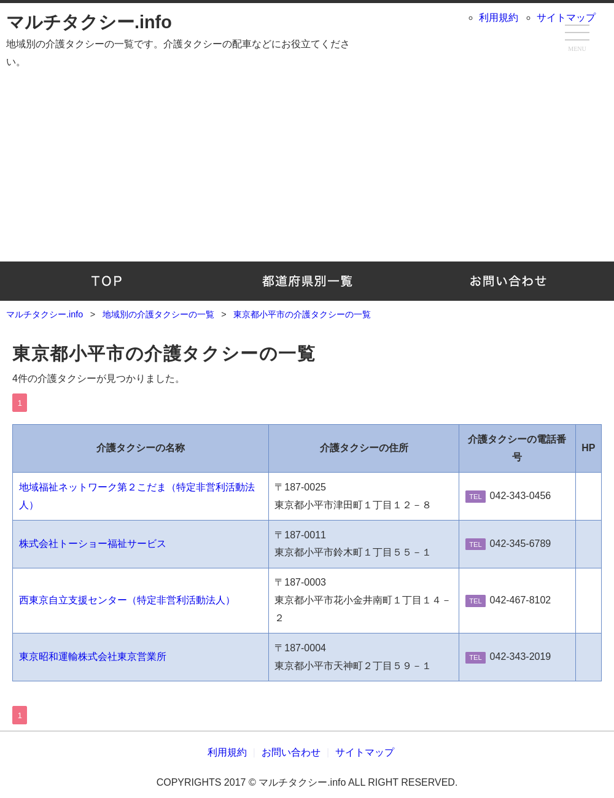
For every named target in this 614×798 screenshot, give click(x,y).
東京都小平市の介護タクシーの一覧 (164, 353)
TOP (106, 281)
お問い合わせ (507, 281)
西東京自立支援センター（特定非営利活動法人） (127, 600)
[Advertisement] (307, 163)
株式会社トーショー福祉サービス (92, 543)
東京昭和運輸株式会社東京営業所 (92, 656)
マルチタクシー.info (89, 22)
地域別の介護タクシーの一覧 (307, 281)
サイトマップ (566, 17)
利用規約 (498, 17)
